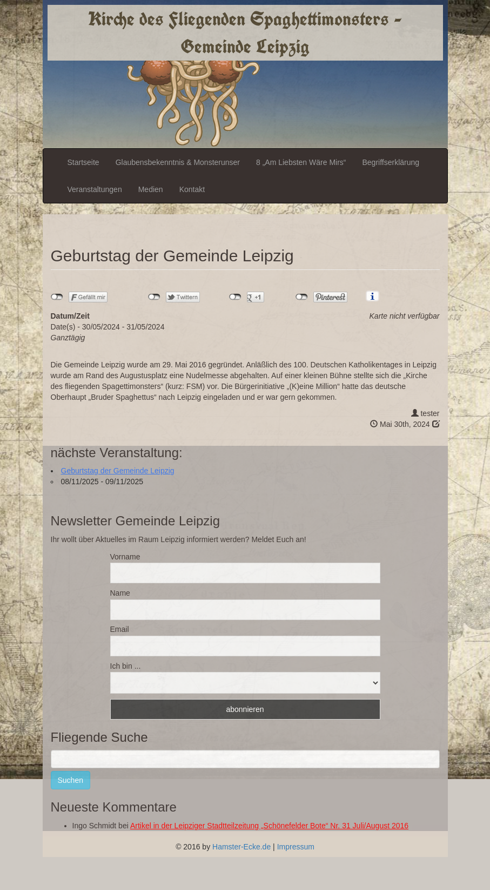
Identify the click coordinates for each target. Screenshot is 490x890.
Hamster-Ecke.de (241, 846)
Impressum (295, 846)
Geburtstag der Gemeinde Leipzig (117, 470)
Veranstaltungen (95, 189)
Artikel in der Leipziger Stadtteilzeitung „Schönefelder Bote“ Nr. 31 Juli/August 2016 (269, 825)
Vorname (125, 556)
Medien (150, 189)
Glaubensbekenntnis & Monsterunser (178, 162)
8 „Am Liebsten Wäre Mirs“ (301, 162)
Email (119, 629)
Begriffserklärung (390, 162)
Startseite (83, 162)
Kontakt (192, 189)
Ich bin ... (125, 666)
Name (120, 593)
